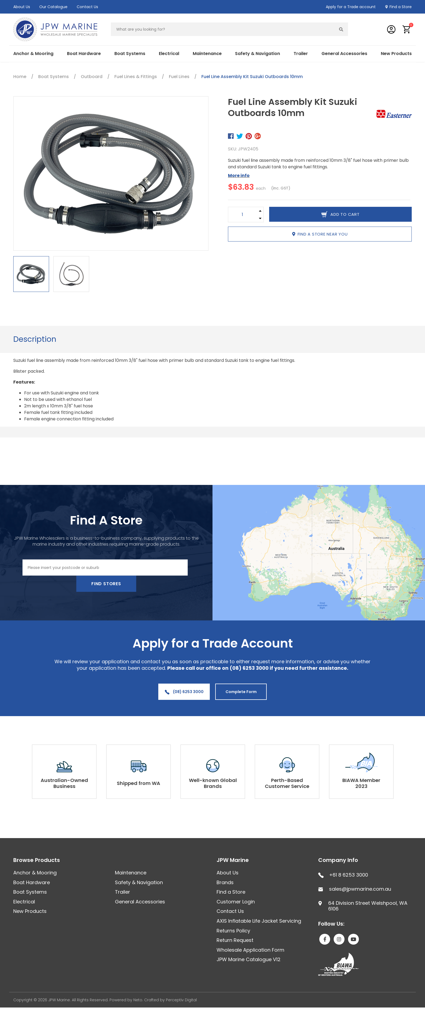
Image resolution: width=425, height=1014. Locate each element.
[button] (407, 29)
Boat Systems (129, 53)
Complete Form (241, 691)
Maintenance (207, 53)
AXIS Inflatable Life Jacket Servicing (259, 921)
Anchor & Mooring (33, 53)
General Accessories (344, 53)
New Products (396, 53)
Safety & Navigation (257, 53)
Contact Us (87, 6)
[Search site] (341, 29)
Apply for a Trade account (351, 6)
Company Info (338, 860)
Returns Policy (233, 930)
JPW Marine (233, 860)
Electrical (169, 53)
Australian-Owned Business (64, 783)
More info (239, 175)
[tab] (35, 339)
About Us (21, 6)
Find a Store (400, 6)
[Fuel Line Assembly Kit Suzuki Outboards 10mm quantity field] (242, 214)
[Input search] (223, 29)
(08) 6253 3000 (184, 691)
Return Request (235, 940)
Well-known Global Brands (213, 783)
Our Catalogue (53, 6)
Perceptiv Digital (181, 1000)
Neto (137, 1000)
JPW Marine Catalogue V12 (249, 959)
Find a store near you (320, 234)
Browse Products (36, 860)
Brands (225, 882)
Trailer (301, 53)
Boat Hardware (84, 53)
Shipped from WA (138, 783)
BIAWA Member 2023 (361, 783)
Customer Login (236, 901)
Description (34, 339)
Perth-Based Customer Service (287, 783)
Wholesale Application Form (250, 950)
